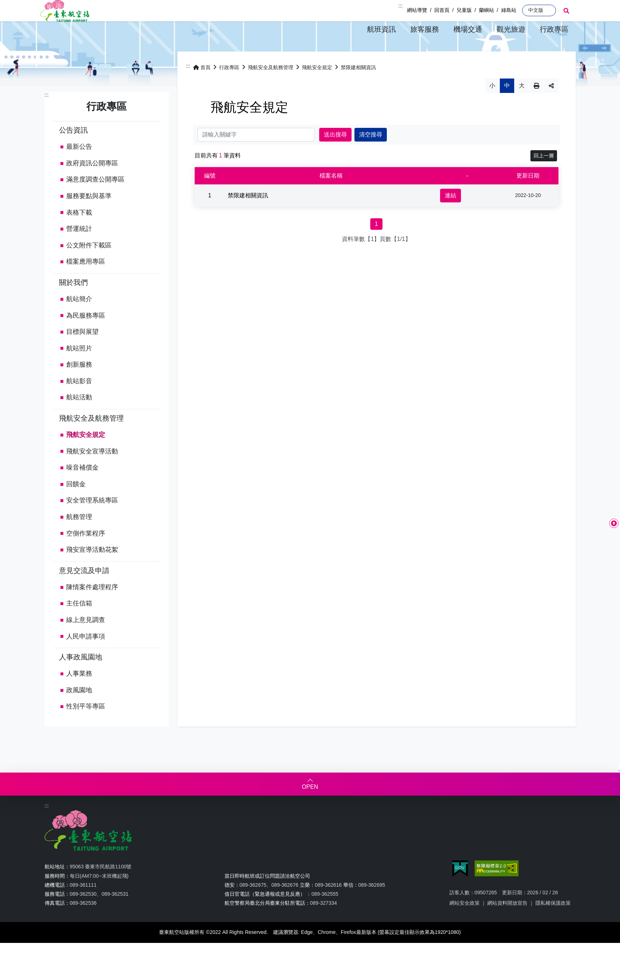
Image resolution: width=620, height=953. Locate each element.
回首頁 (441, 10)
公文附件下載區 (89, 265)
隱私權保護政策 (553, 923)
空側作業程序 (85, 553)
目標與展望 (82, 351)
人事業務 (79, 693)
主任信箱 (79, 623)
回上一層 (544, 175)
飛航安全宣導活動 (92, 471)
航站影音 (79, 400)
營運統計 (79, 248)
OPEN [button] (310, 807)
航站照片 (79, 368)
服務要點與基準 (89, 215)
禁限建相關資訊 (358, 87)
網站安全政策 (464, 923)
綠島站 (508, 10)
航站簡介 (79, 318)
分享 (551, 105)
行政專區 (229, 87)
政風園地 (79, 709)
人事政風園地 (80, 677)
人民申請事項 (85, 656)
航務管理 (79, 536)
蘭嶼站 (486, 10)
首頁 (202, 87)
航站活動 (79, 417)
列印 (536, 105)
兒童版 (464, 10)
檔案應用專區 (85, 281)
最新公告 (79, 166)
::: (400, 6)
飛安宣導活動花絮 (92, 569)
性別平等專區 (85, 726)
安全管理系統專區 (92, 520)
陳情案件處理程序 (92, 606)
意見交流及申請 (84, 590)
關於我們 (73, 302)
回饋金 (76, 503)
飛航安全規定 (85, 454)
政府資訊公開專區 (92, 183)
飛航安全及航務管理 (91, 438)
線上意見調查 (85, 639)
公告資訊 (73, 150)
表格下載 (79, 232)
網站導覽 (417, 10)
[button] (381, 29)
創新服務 (79, 384)
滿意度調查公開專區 (95, 199)
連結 (450, 215)
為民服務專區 (85, 335)
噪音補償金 (82, 487)
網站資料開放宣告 (507, 923)
